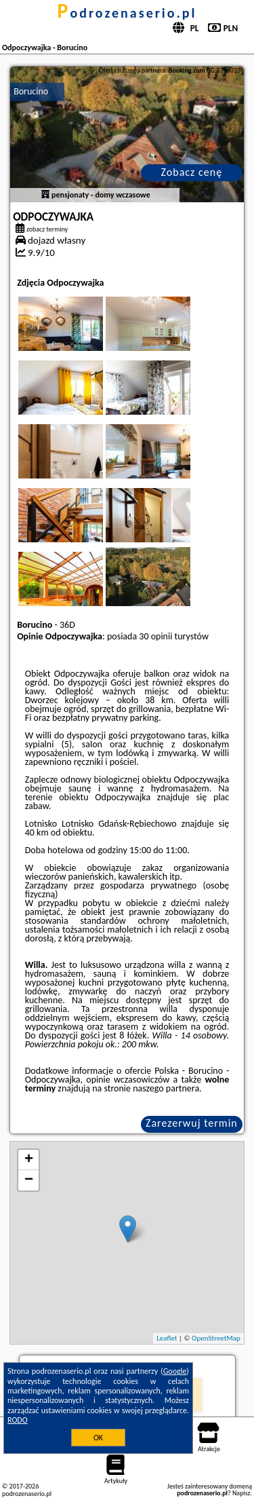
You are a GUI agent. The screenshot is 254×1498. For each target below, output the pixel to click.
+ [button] (28, 1160)
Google (175, 1371)
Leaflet (166, 1338)
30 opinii (155, 636)
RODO (17, 1420)
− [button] (28, 1180)
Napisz (241, 1492)
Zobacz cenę (192, 172)
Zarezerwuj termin (192, 1123)
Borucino (31, 91)
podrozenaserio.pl (127, 13)
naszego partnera (166, 1088)
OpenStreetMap (216, 1338)
